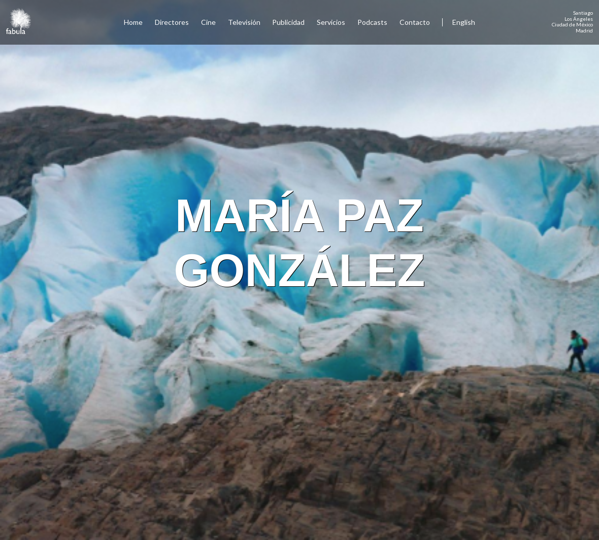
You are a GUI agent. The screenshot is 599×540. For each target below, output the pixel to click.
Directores (172, 22)
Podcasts (372, 22)
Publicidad (288, 22)
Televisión (244, 22)
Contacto (415, 22)
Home (133, 22)
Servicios (331, 22)
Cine (208, 22)
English (463, 22)
